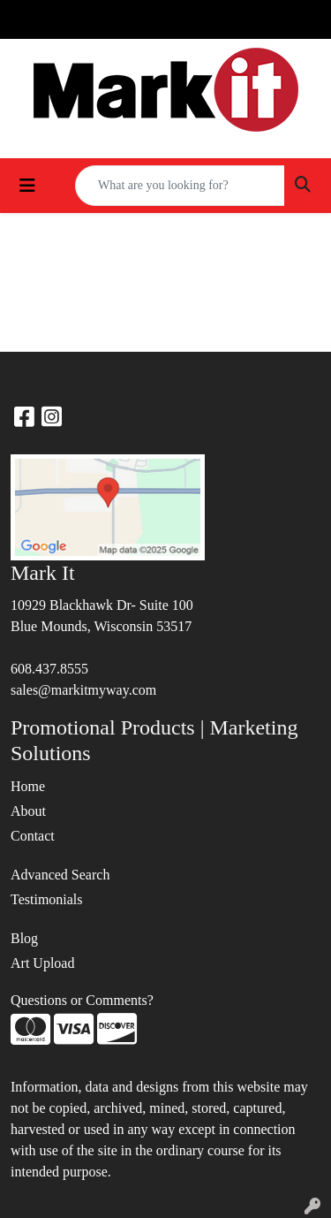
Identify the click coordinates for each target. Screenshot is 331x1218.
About (28, 810)
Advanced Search (60, 874)
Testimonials (47, 899)
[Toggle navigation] (27, 185)
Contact (33, 835)
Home (28, 786)
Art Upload (42, 963)
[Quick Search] (180, 185)
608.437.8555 (49, 668)
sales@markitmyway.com (83, 689)
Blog (24, 938)
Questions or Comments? (82, 1000)
